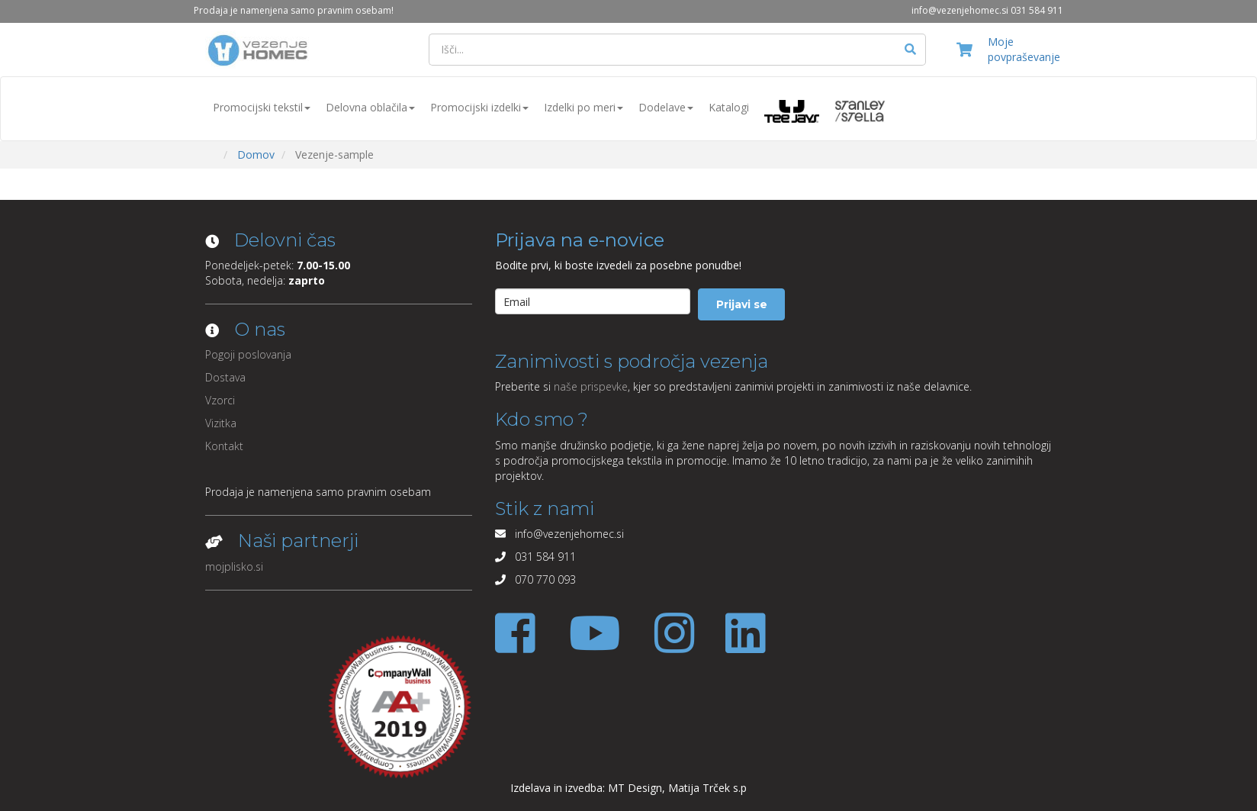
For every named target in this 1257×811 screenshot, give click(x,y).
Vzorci (220, 400)
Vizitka (220, 423)
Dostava (225, 377)
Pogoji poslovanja (248, 354)
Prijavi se (741, 304)
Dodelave (665, 107)
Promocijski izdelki (479, 107)
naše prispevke (591, 386)
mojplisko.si (234, 566)
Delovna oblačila (370, 107)
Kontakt (224, 446)
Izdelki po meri (583, 107)
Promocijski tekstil (261, 107)
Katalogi (729, 107)
